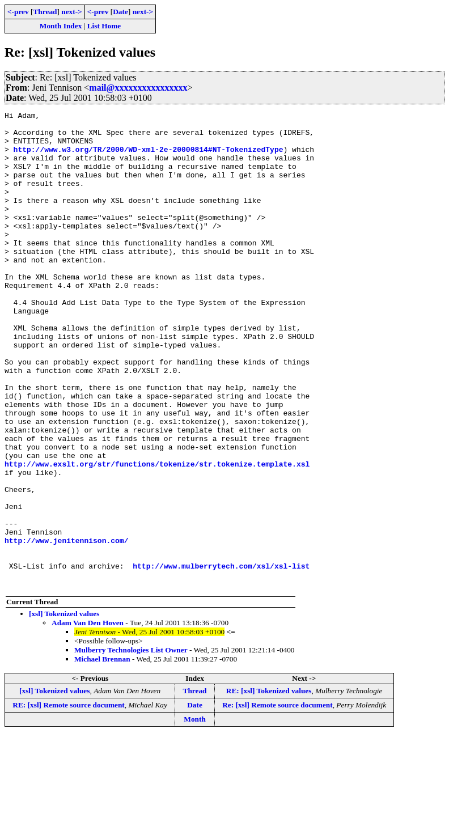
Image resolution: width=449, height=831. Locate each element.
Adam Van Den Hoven (88, 718)
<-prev (18, 11)
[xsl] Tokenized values (64, 709)
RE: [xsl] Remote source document (68, 800)
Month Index (61, 26)
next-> (71, 11)
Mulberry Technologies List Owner (131, 745)
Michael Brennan (102, 754)
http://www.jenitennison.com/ (66, 627)
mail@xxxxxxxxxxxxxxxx (138, 87)
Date (120, 11)
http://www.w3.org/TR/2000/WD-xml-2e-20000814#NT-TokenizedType (148, 157)
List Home (104, 26)
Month (195, 814)
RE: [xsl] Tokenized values (269, 786)
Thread (45, 11)
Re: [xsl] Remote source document (277, 800)
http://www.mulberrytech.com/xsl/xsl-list (221, 657)
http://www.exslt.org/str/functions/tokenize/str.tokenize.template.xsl (157, 535)
